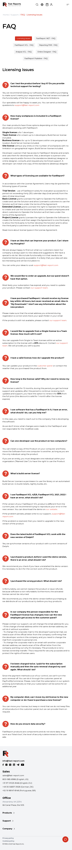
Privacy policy (8, 838)
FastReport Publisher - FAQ (36, 58)
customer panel (45, 366)
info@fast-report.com (13, 761)
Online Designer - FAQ (46, 52)
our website (51, 509)
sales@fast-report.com (13, 775)
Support (15, 15)
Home (6, 15)
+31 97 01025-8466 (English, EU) (17, 783)
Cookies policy (8, 841)
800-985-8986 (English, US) (15, 779)
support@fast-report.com (27, 105)
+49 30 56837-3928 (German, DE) (18, 787)
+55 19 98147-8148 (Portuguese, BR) (19, 790)
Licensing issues (23, 38)
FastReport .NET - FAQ (45, 38)
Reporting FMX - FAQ (48, 45)
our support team (39, 288)
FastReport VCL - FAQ (24, 45)
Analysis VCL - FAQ (24, 52)
